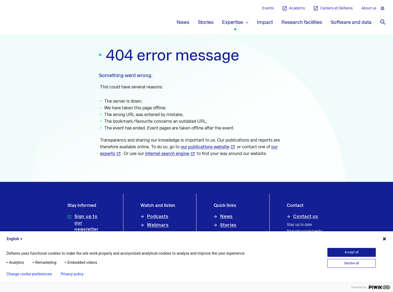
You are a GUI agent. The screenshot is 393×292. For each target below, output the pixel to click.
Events (268, 8)
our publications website (205, 147)
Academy (294, 8)
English (15, 239)
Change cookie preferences (29, 274)
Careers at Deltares (333, 8)
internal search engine (167, 154)
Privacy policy (71, 274)
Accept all (352, 252)
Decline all (351, 263)
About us (368, 8)
